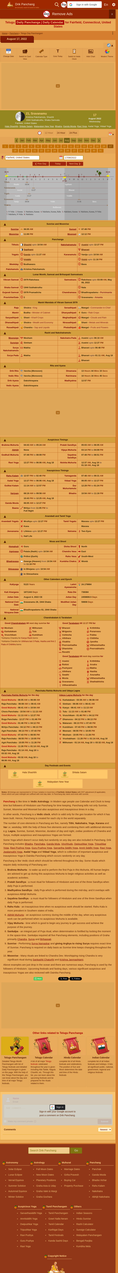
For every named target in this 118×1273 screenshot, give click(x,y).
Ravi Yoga (82, 126)
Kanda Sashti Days (58, 1240)
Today (58, 163)
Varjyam (14, 493)
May (48, 140)
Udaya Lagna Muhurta (70, 695)
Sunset (72, 229)
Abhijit (15, 450)
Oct (80, 140)
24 (54, 150)
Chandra (22, 939)
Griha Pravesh (71, 1174)
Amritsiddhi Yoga (28, 1218)
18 (15, 150)
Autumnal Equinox (17, 1191)
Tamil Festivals (56, 1235)
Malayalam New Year (44, 126)
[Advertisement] (59, 86)
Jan (22, 140)
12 (77, 146)
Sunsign (14, 342)
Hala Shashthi (11, 126)
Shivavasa (13, 569)
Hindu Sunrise (83, 1218)
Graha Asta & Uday (46, 1185)
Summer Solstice (17, 1185)
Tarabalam (74, 623)
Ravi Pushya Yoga (20, 847)
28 (81, 150)
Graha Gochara (44, 1196)
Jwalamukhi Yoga (12, 851)
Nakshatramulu (68, 244)
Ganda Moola (69, 126)
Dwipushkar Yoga (83, 843)
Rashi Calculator (84, 1224)
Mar (35, 140)
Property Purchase (73, 1185)
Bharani (85, 249)
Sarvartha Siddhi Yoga (66, 847)
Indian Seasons (84, 1213)
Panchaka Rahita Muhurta (14, 695)
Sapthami (28, 249)
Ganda (27, 254)
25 (61, 150)
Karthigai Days (55, 1229)
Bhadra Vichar (99, 1180)
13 (84, 146)
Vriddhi (27, 259)
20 (28, 150)
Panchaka (39, 843)
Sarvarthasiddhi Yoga (31, 1213)
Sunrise (15, 229)
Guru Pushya (27, 1240)
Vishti (84, 259)
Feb (29, 140)
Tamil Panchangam (58, 1213)
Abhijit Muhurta (15, 914)
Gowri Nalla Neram (58, 1218)
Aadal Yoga (93, 126)
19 (21, 150)
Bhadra (58, 126)
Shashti (27, 244)
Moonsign (14, 338)
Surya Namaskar (40, 943)
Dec (93, 140)
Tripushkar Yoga (28, 1229)
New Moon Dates (45, 1174)
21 (35, 150)
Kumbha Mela (83, 1246)
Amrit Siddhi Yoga (89, 847)
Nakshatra (97, 1191)
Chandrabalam (18, 623)
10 (64, 146)
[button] (84, 4)
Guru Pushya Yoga (42, 847)
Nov (86, 140)
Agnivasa (14, 551)
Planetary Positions (46, 1180)
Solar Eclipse (15, 1169)
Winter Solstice (16, 1196)
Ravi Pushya (26, 1235)
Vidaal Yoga (105, 126)
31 (100, 150)
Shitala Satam (26, 126)
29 (87, 150)
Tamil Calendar (56, 1224)
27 (74, 150)
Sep (73, 140)
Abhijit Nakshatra (101, 1196)
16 (104, 146)
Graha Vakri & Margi (46, 1191)
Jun (55, 140)
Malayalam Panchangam (89, 1235)
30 (94, 150)
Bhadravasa (13, 561)
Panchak (96, 1169)
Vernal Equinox (16, 1180)
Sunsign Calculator (86, 1229)
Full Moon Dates (44, 1169)
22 (41, 150)
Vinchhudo (67, 843)
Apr (41, 140)
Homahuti (14, 546)
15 (97, 146)
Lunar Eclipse (15, 1174)
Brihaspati (45, 939)
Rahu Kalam (12, 475)
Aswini (84, 244)
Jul (60, 140)
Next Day (74, 163)
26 (67, 150)
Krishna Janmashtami (71, 959)
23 (48, 150)
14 (90, 146)
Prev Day (40, 163)
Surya (31, 939)
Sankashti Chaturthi (43, 959)
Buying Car (70, 1180)
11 (71, 146)
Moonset (72, 234)
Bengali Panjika (84, 1240)
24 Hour (61, 132)
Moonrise (14, 234)
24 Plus (73, 132)
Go (76, 1150)
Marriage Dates (72, 1169)
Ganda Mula (53, 843)
